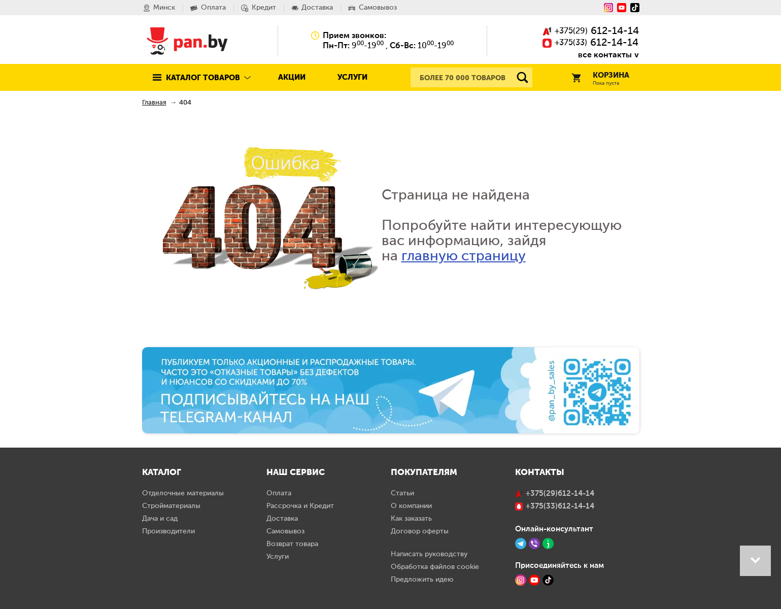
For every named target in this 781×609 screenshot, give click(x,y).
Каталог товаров (203, 78)
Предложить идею (422, 579)
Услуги (352, 77)
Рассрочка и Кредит (300, 506)
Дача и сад (160, 518)
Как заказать (411, 518)
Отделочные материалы (183, 493)
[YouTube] (621, 7)
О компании (411, 506)
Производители (168, 531)
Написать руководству (429, 554)
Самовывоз (285, 531)
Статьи (402, 493)
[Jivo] (548, 543)
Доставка (282, 518)
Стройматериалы (171, 506)
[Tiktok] (634, 7)
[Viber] (534, 543)
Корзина (600, 79)
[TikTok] (548, 580)
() (590, 32)
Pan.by (187, 40)
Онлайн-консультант (554, 528)
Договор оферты (420, 531)
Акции (291, 77)
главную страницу (463, 256)
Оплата (278, 493)
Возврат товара (292, 544)
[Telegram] (520, 543)
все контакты (605, 54)
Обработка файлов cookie (435, 566)
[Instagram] (608, 7)
